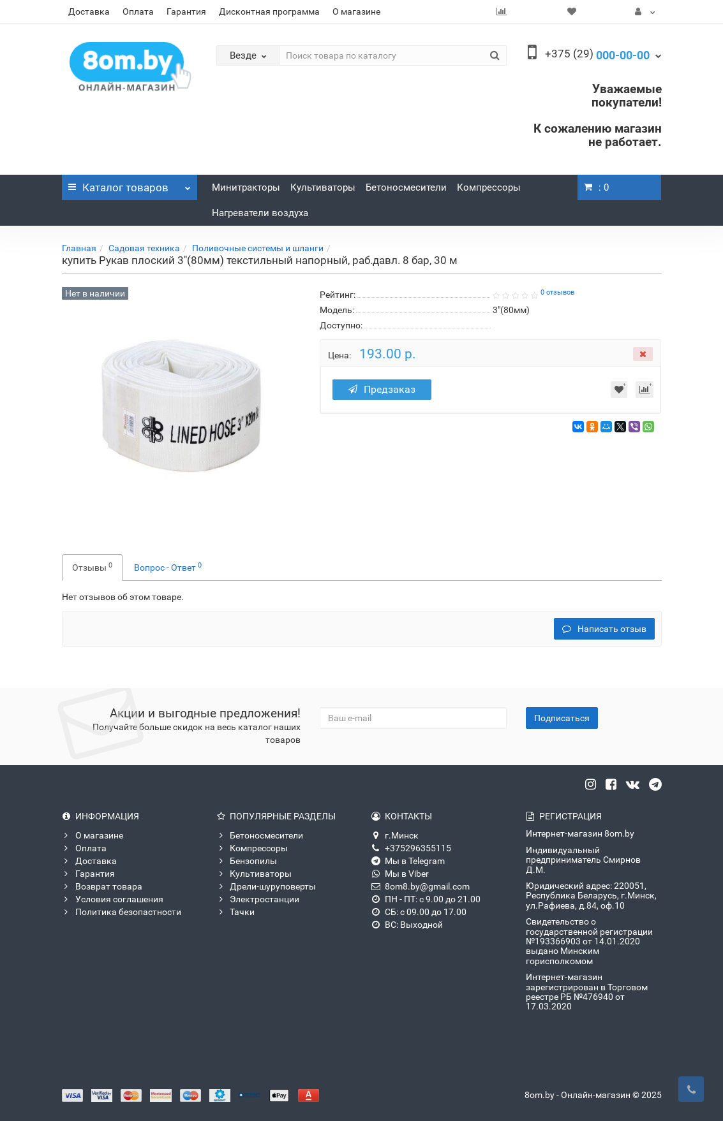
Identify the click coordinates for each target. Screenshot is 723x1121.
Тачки (235, 912)
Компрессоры (489, 187)
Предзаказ (383, 389)
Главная (79, 248)
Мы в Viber (400, 873)
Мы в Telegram (408, 861)
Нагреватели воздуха (260, 213)
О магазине (356, 11)
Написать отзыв (604, 629)
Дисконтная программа (269, 11)
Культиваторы (322, 187)
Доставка (89, 11)
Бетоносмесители (406, 187)
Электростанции (257, 899)
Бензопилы (246, 861)
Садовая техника (144, 248)
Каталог (129, 184)
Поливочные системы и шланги (258, 248)
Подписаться (562, 718)
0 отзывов (557, 292)
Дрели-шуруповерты (266, 886)
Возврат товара (102, 886)
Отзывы (92, 567)
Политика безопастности (121, 912)
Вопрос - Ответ (168, 567)
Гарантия (186, 11)
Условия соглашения (112, 899)
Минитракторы (246, 187)
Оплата (138, 11)
